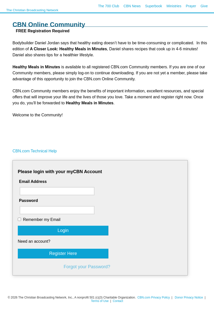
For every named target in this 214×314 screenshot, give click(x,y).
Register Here (63, 253)
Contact (118, 301)
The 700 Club (108, 6)
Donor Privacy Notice (189, 297)
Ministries (173, 6)
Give (204, 6)
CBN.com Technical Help (35, 151)
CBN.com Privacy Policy (153, 297)
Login (63, 230)
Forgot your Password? (87, 266)
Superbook (153, 6)
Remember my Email (41, 219)
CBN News (132, 6)
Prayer (191, 6)
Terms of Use (100, 301)
